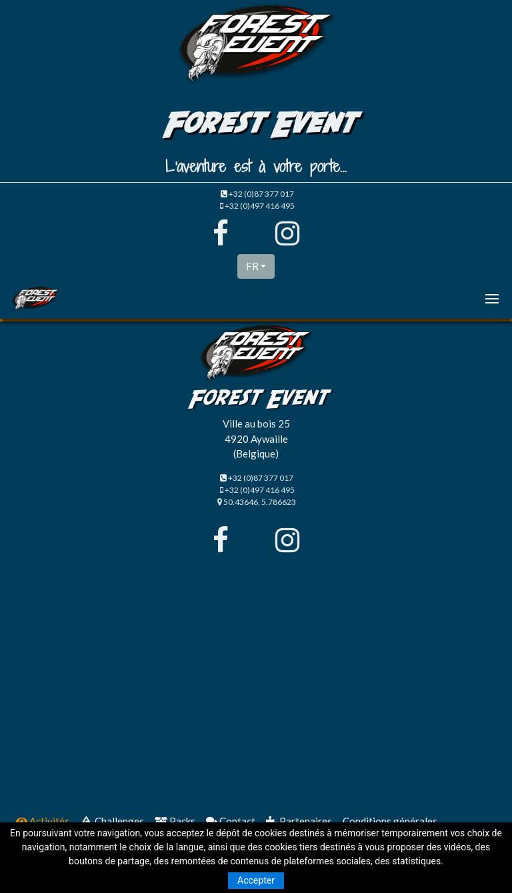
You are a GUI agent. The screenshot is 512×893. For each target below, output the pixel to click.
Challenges (112, 821)
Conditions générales (390, 821)
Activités (42, 821)
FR (252, 266)
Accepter (256, 880)
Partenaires (299, 821)
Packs (175, 821)
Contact (230, 821)
